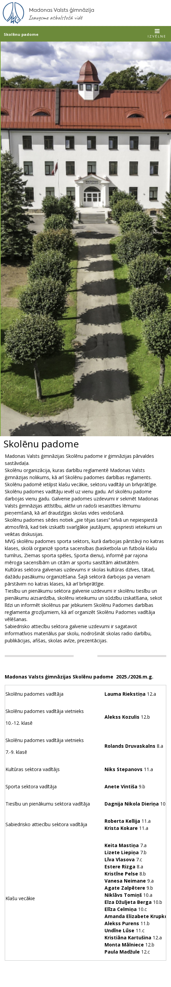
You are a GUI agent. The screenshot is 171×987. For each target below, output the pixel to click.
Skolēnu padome (21, 34)
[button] (157, 34)
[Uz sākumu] (48, 23)
